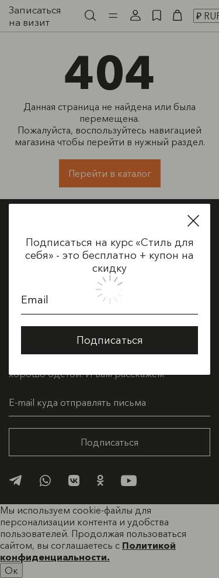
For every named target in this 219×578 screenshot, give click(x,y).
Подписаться (110, 335)
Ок (11, 570)
